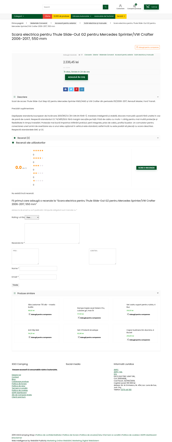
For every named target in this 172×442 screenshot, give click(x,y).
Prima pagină (18, 23)
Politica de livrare (19, 384)
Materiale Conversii (38, 23)
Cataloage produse (20, 381)
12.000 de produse (61, 16)
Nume (15, 268)
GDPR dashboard (19, 392)
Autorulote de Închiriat (104, 16)
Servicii (120, 16)
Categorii (18, 16)
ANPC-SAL (118, 372)
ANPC (116, 369)
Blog (13, 379)
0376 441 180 (126, 389)
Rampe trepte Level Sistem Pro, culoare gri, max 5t (91, 309)
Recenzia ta (18, 243)
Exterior (95, 55)
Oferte (47, 16)
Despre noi (16, 375)
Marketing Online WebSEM (59, 440)
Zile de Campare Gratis (22, 395)
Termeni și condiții (19, 388)
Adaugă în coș (76, 77)
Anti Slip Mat (33, 330)
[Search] (105, 7)
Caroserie (88, 55)
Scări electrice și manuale (95, 23)
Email (15, 276)
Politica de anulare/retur (91, 435)
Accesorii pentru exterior (65, 23)
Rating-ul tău (18, 217)
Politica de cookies (20, 390)
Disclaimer (17, 437)
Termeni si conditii (112, 435)
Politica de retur (18, 386)
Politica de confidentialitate (48, 435)
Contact (15, 377)
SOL (115, 374)
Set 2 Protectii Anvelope (87, 330)
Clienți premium (19, 397)
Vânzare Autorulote (80, 16)
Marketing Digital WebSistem (86, 440)
